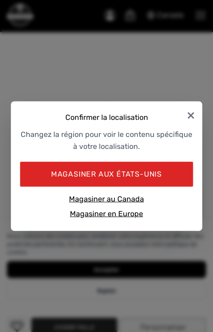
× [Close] (191, 114)
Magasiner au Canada (106, 199)
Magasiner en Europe (106, 213)
